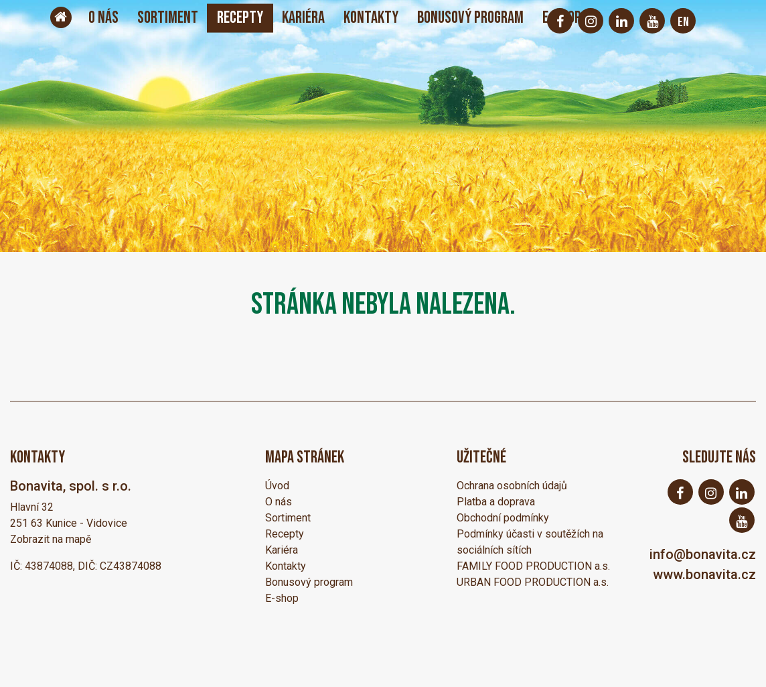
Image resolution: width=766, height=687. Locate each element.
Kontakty (370, 17)
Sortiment (167, 17)
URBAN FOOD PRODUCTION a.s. (533, 582)
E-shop (282, 598)
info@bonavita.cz (702, 554)
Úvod (277, 485)
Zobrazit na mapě (50, 539)
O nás (103, 17)
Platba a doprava (496, 501)
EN (683, 22)
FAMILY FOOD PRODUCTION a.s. (533, 566)
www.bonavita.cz (704, 574)
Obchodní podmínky (503, 517)
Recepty (240, 17)
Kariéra (303, 17)
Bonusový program (470, 17)
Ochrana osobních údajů (512, 485)
